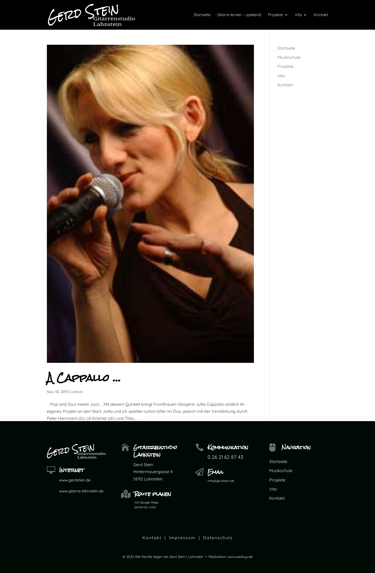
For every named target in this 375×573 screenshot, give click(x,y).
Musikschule (289, 57)
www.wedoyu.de (240, 557)
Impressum (182, 537)
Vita (281, 75)
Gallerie (77, 391)
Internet (71, 469)
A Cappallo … (84, 378)
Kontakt (285, 84)
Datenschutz (218, 537)
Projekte (285, 66)
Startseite (286, 48)
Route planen (152, 493)
